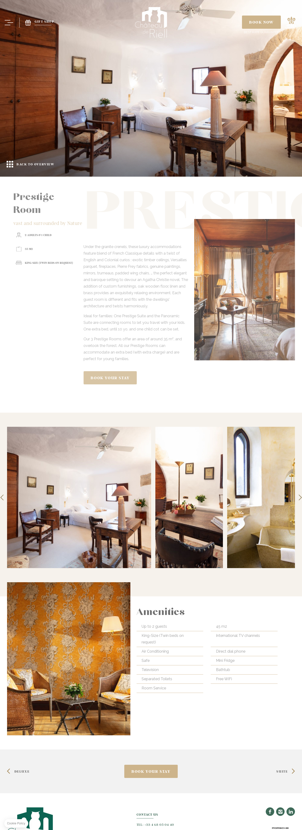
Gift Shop (37, 23)
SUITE (282, 771)
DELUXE (22, 771)
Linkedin (290, 811)
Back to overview (151, 88)
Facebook (270, 811)
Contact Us (147, 814)
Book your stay (262, 377)
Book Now (261, 22)
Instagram (280, 811)
